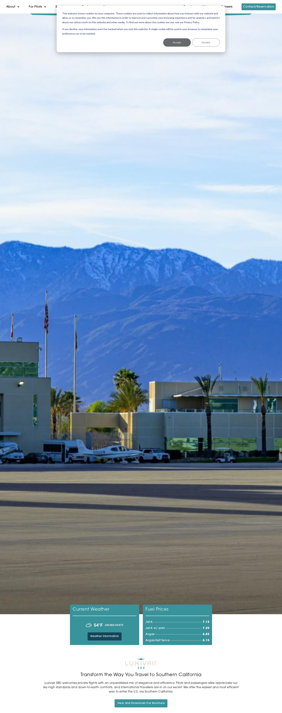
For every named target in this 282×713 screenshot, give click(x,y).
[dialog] (141, 29)
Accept (177, 42)
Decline (206, 42)
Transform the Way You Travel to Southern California (141, 675)
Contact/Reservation (258, 6)
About (13, 7)
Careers (227, 6)
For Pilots (38, 7)
